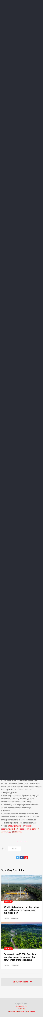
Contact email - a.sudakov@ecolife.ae (21, 1011)
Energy (8, 902)
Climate (8, 949)
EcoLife (6, 918)
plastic (15, 848)
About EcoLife (21, 1006)
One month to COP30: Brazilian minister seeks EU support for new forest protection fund (20, 957)
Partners (21, 1009)
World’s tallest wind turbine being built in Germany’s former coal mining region (21, 910)
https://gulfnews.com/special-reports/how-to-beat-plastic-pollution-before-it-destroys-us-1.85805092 (20, 829)
